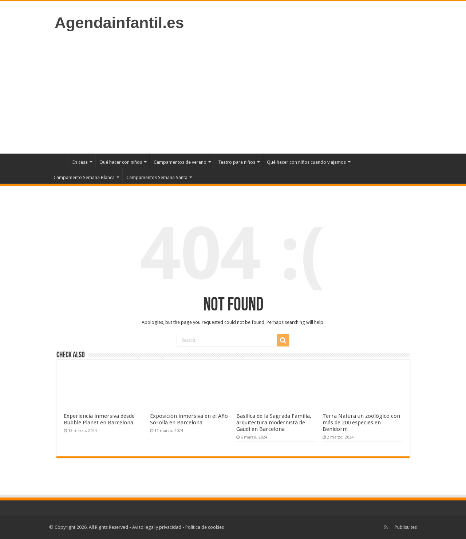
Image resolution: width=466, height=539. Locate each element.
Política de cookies (204, 527)
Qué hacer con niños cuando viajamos (306, 162)
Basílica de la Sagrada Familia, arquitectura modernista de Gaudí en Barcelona (273, 422)
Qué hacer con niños (120, 162)
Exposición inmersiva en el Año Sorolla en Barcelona (189, 419)
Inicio (58, 161)
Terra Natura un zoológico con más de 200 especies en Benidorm (361, 422)
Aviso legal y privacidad (156, 527)
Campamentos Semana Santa (156, 177)
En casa (80, 162)
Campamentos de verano (180, 162)
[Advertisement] (233, 92)
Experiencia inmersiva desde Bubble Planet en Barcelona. (99, 419)
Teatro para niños (236, 162)
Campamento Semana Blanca (84, 177)
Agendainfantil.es (119, 22)
